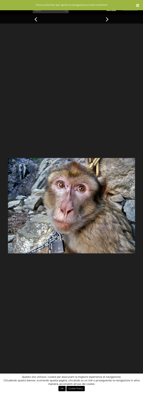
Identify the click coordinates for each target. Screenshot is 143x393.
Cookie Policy (75, 389)
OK (62, 389)
